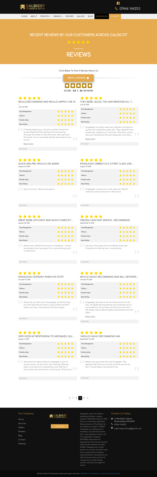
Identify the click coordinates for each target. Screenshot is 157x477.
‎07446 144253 (130, 8)
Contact (115, 16)
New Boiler (101, 16)
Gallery (81, 16)
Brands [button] (58, 16)
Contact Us (59, 426)
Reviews (70, 16)
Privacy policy (114, 473)
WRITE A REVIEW (78, 78)
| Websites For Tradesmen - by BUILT (94, 473)
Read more (28, 144)
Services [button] (45, 16)
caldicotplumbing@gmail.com (126, 429)
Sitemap (22, 444)
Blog (90, 16)
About (34, 16)
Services (22, 423)
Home (24, 16)
